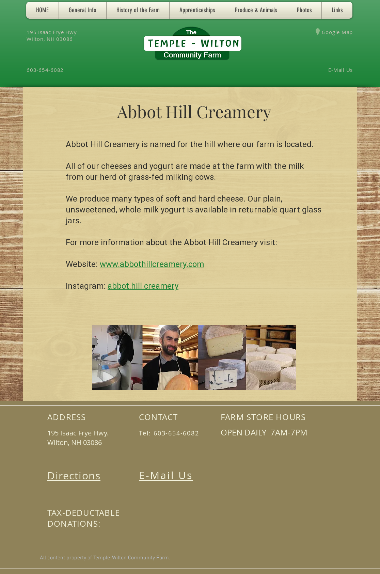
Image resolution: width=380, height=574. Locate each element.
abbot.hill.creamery (143, 286)
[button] (82, 10)
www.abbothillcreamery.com (152, 264)
